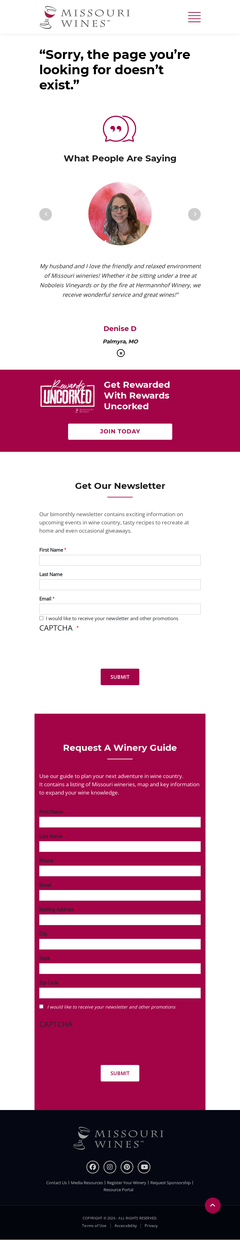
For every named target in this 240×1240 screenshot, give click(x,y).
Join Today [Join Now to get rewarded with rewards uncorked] (120, 431)
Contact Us (56, 1183)
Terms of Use (94, 1226)
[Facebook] (92, 1167)
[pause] (121, 353)
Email (45, 598)
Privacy (151, 1226)
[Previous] (45, 214)
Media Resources (87, 1183)
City (43, 934)
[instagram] (110, 1167)
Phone (46, 860)
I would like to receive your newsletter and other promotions (112, 618)
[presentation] (87, 651)
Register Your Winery (126, 1183)
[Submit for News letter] (120, 677)
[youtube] (144, 1167)
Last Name (50, 574)
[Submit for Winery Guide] (120, 1073)
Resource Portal (118, 1189)
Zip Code (49, 982)
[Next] (194, 214)
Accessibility (126, 1226)
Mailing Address (56, 909)
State (44, 958)
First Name (51, 550)
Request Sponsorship (170, 1183)
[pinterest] (127, 1167)
